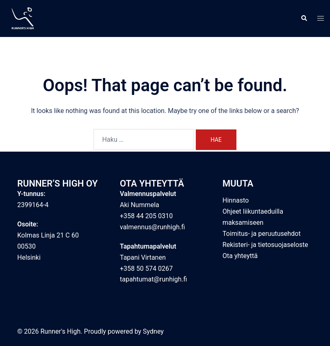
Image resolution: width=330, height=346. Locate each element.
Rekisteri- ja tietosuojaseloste (265, 245)
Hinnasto (235, 200)
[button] (303, 18)
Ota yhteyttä (240, 256)
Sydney (153, 331)
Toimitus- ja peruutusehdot (261, 234)
